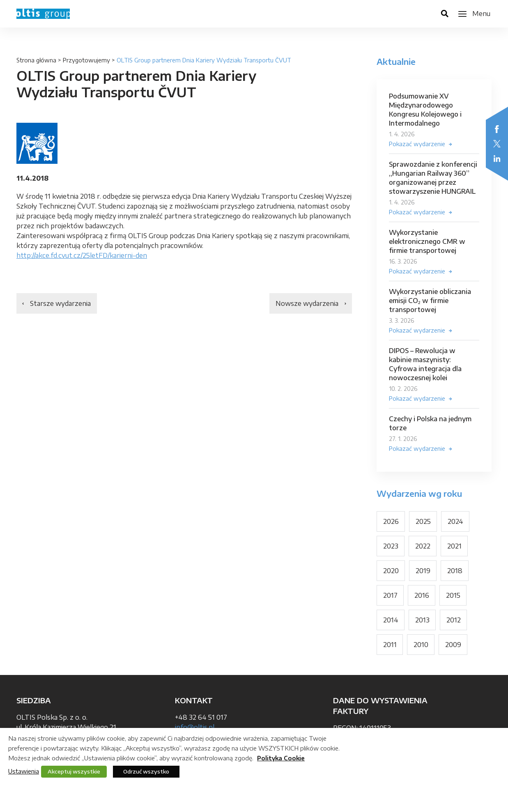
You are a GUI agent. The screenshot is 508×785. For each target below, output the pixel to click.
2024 (455, 521)
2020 (391, 571)
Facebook (497, 129)
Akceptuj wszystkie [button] (74, 771)
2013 (422, 620)
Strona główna (36, 60)
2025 (423, 521)
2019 (423, 571)
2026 (391, 521)
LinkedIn (497, 158)
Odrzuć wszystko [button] (146, 771)
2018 (454, 571)
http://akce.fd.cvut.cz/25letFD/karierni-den (81, 255)
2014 (390, 620)
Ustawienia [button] (23, 771)
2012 (453, 620)
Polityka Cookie (281, 758)
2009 (453, 644)
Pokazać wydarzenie (417, 143)
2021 (454, 546)
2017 (390, 595)
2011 (390, 644)
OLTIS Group (43, 14)
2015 (453, 595)
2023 (390, 546)
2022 (422, 546)
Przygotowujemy (86, 60)
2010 (421, 644)
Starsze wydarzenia (60, 303)
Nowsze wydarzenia (307, 303)
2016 (421, 595)
